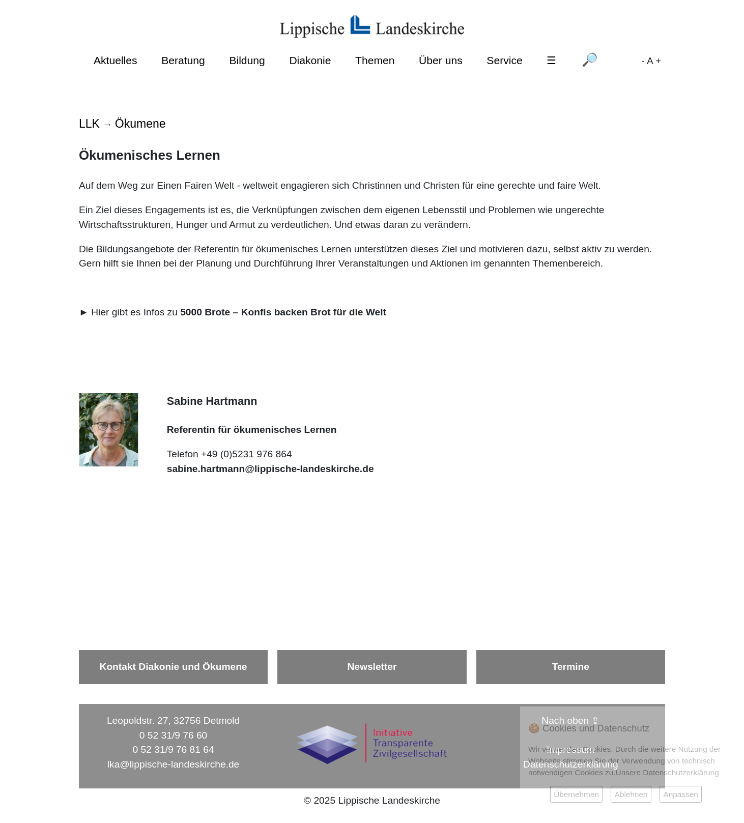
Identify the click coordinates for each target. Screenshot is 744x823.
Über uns (441, 60)
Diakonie (310, 60)
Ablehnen (631, 794)
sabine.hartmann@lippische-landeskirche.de (270, 468)
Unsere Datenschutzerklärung (667, 772)
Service (504, 60)
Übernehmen (576, 794)
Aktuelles (115, 60)
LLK (89, 123)
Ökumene (140, 123)
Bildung (247, 60)
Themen (374, 60)
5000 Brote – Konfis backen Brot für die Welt (283, 312)
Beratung (183, 60)
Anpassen (680, 794)
